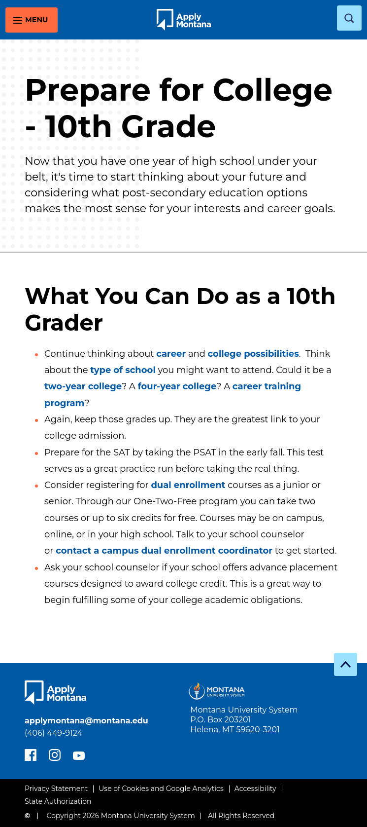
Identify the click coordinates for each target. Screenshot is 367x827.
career (171, 353)
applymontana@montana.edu (86, 720)
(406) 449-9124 (53, 733)
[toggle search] (349, 18)
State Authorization (58, 801)
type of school (123, 370)
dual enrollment (188, 485)
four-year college (177, 386)
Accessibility (255, 788)
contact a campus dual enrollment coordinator (164, 550)
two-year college (83, 386)
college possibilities (253, 353)
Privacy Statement (56, 788)
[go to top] (345, 664)
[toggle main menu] (31, 20)
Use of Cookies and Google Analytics (161, 788)
